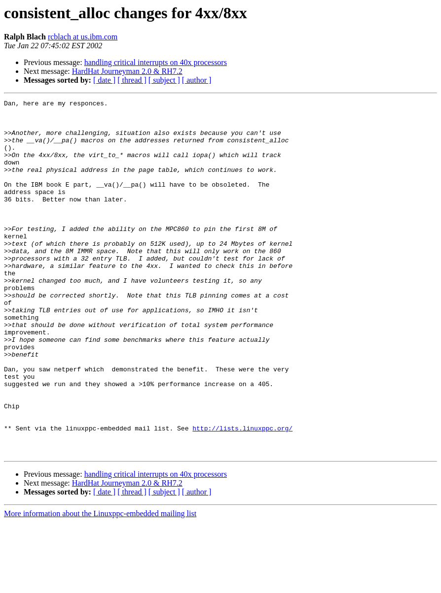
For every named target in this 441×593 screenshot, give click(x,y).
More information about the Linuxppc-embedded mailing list (100, 584)
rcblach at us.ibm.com (82, 37)
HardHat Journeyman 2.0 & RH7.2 (127, 71)
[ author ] (197, 80)
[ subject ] (164, 80)
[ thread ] (132, 80)
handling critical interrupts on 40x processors (155, 62)
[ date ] (104, 80)
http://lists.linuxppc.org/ (242, 494)
